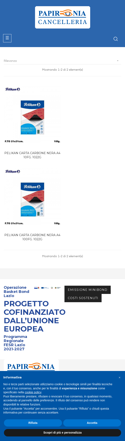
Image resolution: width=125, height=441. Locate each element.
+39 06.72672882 (19, 313)
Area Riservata (14, 351)
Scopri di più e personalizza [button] (62, 432)
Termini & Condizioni (19, 366)
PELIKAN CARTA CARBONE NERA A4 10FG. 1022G (32, 154)
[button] (119, 377)
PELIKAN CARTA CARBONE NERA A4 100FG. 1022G (93, 154)
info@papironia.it (19, 317)
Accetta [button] (92, 422)
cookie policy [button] (33, 392)
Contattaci (11, 359)
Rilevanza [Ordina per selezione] (62, 60)
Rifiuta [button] (33, 422)
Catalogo (10, 344)
